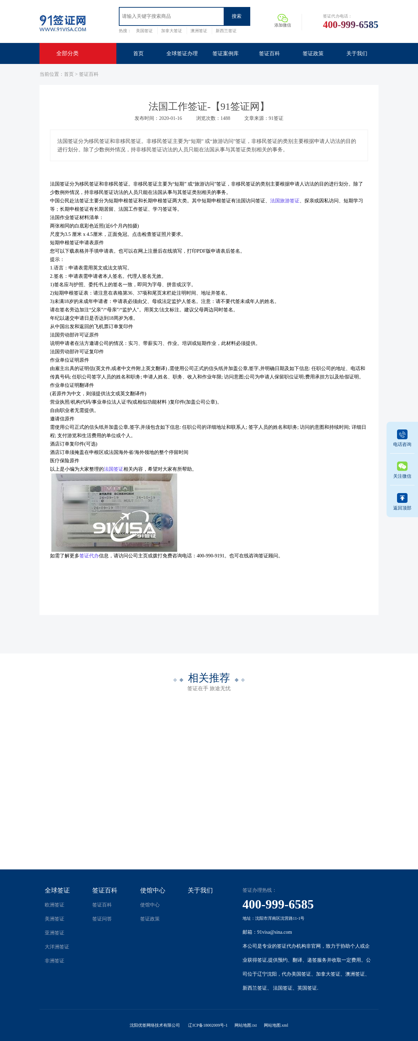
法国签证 (283, 988)
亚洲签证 (54, 932)
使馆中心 (152, 890)
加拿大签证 (171, 30)
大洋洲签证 (57, 946)
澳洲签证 (198, 30)
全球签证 (57, 890)
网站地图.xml (276, 1025)
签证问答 (102, 918)
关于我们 (200, 890)
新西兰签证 (226, 30)
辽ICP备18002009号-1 (208, 1025)
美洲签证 (54, 918)
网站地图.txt (246, 1025)
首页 (69, 74)
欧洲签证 (54, 905)
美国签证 (144, 30)
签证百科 (89, 74)
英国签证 (307, 988)
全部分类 (67, 53)
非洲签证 (54, 960)
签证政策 (150, 918)
